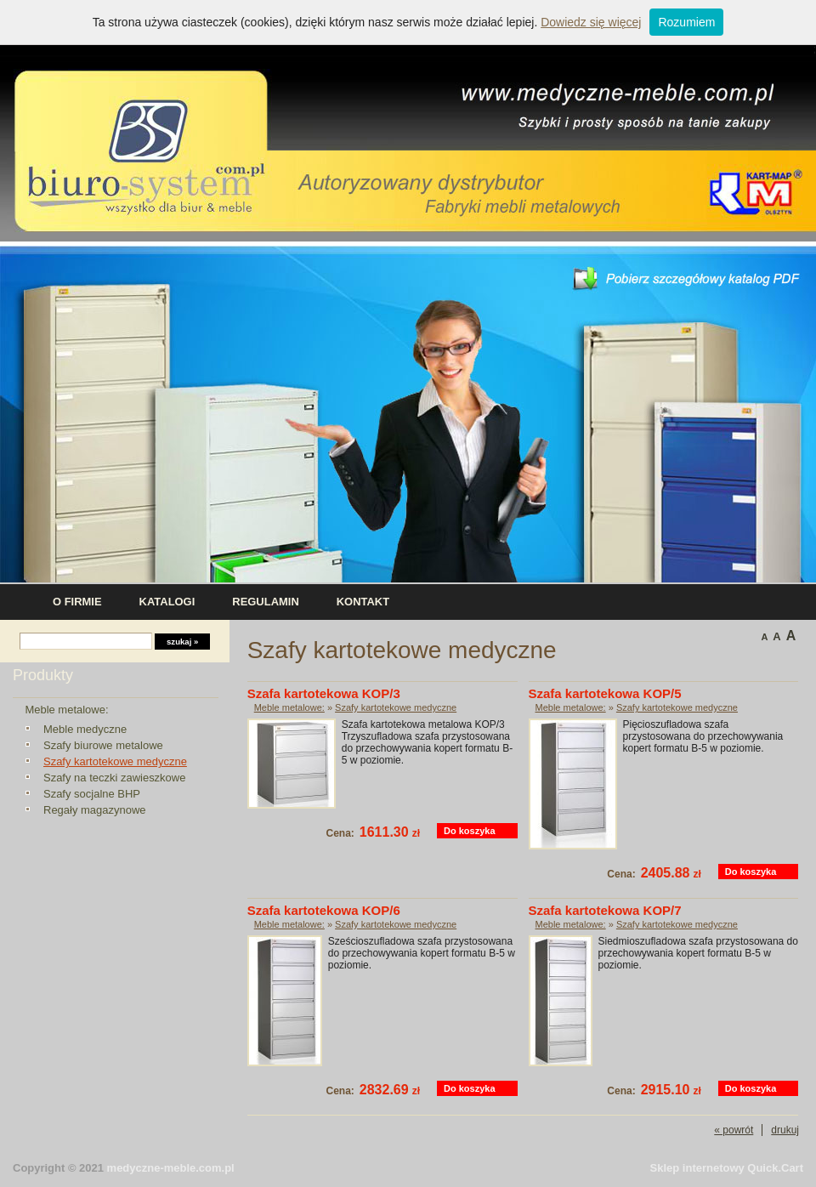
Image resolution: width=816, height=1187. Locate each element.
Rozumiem (686, 22)
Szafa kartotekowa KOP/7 (605, 910)
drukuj (785, 1130)
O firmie (77, 601)
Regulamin (265, 601)
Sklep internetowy (726, 1167)
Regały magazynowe (94, 810)
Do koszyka (470, 831)
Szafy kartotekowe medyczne (115, 761)
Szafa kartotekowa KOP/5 (605, 693)
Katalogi (167, 601)
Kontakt (363, 601)
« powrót (733, 1130)
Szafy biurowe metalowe (103, 745)
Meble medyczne (85, 729)
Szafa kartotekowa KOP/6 (323, 910)
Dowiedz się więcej (591, 22)
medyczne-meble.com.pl (171, 1167)
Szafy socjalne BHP (91, 793)
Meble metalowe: (66, 709)
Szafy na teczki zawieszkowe (114, 777)
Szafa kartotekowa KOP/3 (323, 693)
